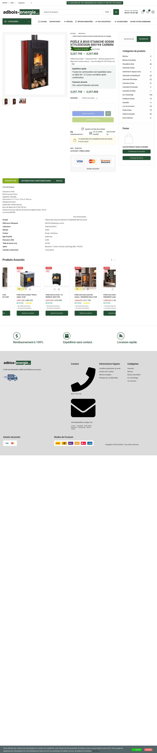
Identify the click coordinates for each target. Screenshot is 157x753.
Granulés (126, 102)
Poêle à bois (84, 151)
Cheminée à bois (129, 68)
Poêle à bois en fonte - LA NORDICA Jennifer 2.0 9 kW (15, 295)
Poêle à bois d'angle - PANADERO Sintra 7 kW (71, 295)
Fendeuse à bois (128, 99)
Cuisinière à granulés (130, 87)
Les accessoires (128, 106)
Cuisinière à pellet (129, 91)
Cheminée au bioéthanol (131, 75)
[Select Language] (25, 3)
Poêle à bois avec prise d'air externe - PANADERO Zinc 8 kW (102, 296)
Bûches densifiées (129, 60)
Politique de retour (136, 157)
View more (96, 751)
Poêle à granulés (129, 114)
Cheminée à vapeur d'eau (132, 72)
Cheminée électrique (130, 79)
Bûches (125, 56)
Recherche (143, 39)
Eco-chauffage (128, 95)
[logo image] (21, 12)
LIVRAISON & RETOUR (77, 134)
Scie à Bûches (128, 118)
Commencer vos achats (136, 152)
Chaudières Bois (128, 64)
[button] (115, 260)
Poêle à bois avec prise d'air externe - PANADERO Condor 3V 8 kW (44, 296)
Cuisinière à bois (128, 83)
